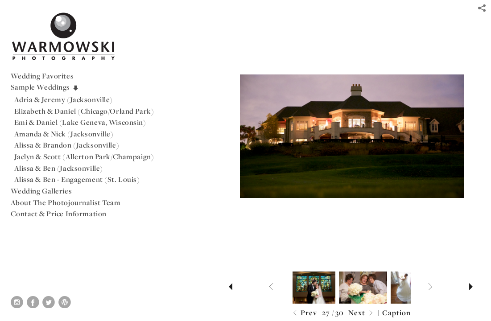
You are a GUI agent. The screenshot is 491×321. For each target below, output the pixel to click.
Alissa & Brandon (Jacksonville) (67, 145)
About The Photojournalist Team (66, 202)
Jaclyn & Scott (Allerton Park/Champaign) (84, 156)
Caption (396, 312)
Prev (304, 313)
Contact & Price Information (59, 213)
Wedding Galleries (41, 191)
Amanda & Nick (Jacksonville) (64, 134)
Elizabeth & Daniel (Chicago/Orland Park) (84, 111)
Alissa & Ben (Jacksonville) (58, 168)
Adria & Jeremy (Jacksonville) (63, 99)
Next (361, 313)
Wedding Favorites (42, 76)
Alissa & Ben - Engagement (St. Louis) (77, 179)
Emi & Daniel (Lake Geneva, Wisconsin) (80, 122)
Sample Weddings (45, 87)
